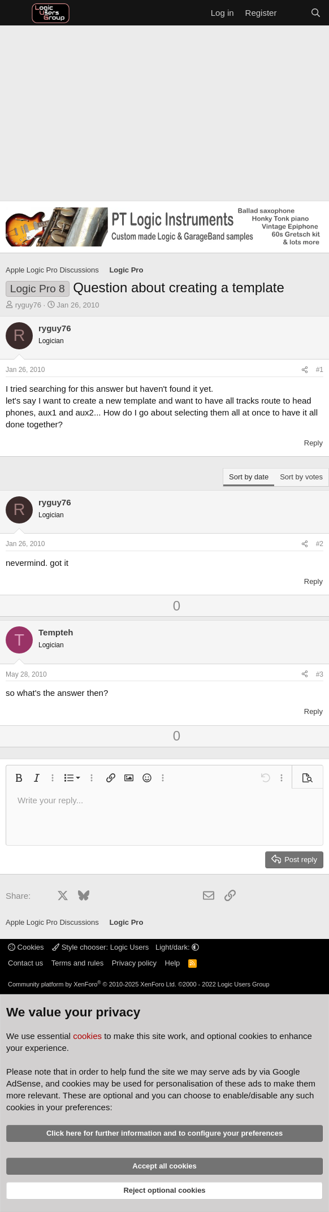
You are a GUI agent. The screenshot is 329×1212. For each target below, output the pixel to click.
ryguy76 (28, 305)
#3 (319, 674)
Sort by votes (301, 477)
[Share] (304, 369)
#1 (319, 370)
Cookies (26, 947)
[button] (18, 778)
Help (172, 963)
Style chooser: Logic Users (101, 947)
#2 (319, 544)
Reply (313, 443)
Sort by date (249, 477)
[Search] (316, 12)
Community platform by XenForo (92, 984)
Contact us (25, 963)
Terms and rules (77, 963)
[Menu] (15, 13)
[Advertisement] (164, 110)
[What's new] (293, 12)
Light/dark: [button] (177, 947)
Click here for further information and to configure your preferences (164, 1133)
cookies (87, 1035)
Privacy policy (134, 963)
